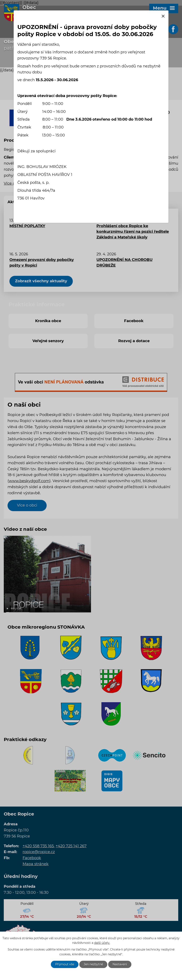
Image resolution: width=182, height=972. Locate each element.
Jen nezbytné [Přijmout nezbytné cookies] (93, 964)
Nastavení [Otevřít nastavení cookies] (120, 964)
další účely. (102, 943)
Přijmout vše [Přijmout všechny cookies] (64, 964)
